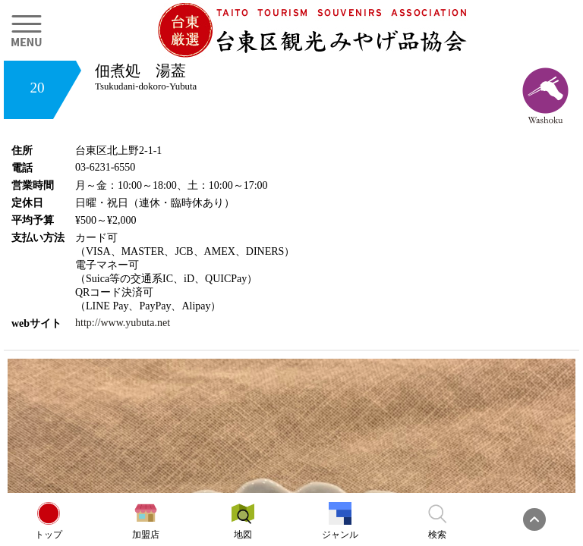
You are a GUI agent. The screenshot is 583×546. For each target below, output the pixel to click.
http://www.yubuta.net (122, 322)
